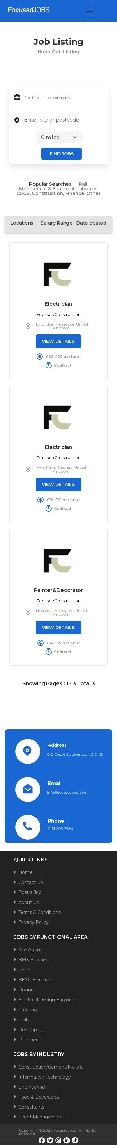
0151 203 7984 (60, 828)
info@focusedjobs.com (67, 792)
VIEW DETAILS (58, 341)
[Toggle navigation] (89, 11)
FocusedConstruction (58, 314)
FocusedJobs (64, 1130)
